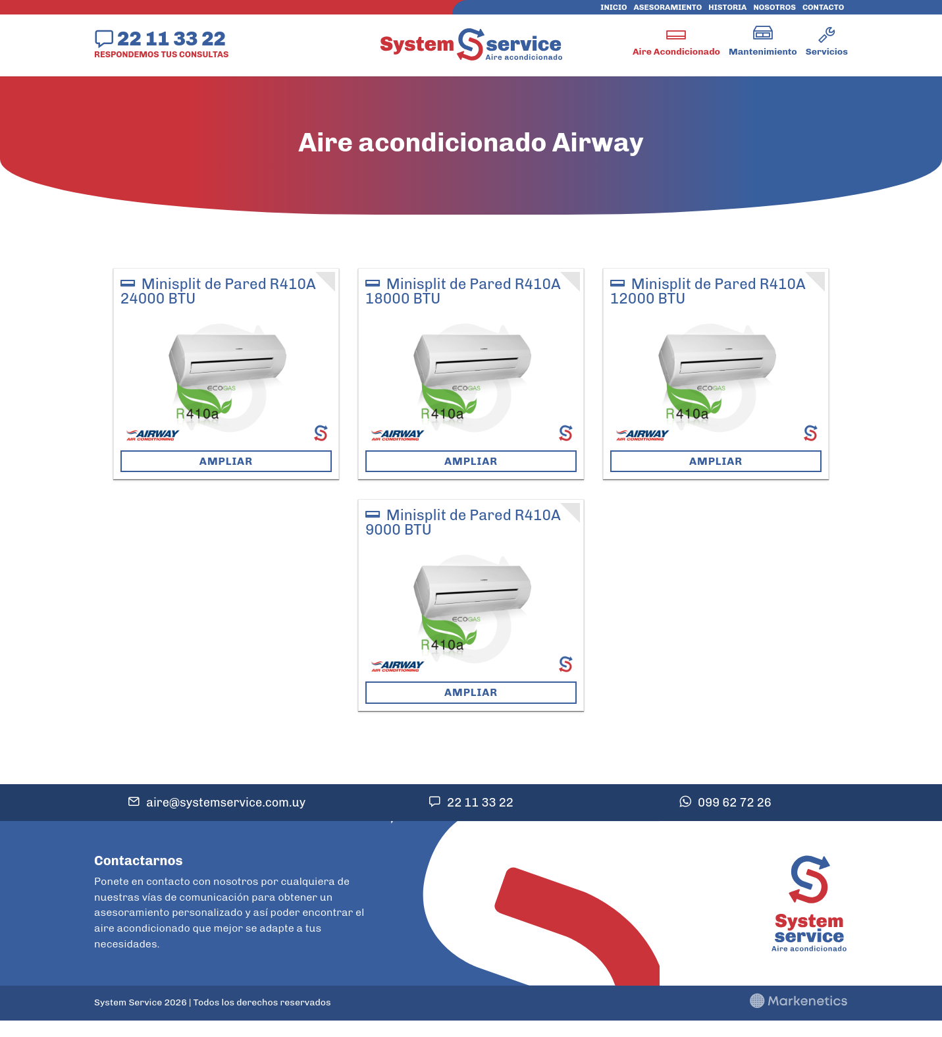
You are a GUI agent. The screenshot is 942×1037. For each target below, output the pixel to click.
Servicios (827, 51)
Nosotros (774, 7)
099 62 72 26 (735, 802)
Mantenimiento (763, 51)
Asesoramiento (668, 7)
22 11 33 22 (171, 38)
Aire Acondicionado (676, 51)
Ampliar (226, 461)
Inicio (613, 7)
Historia (727, 7)
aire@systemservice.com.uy (225, 802)
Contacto (823, 7)
